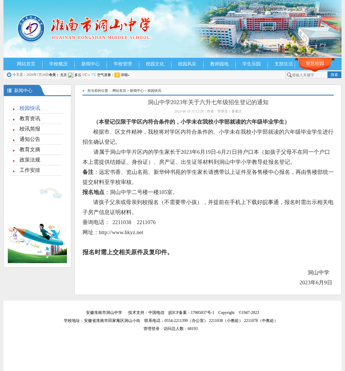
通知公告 (30, 139)
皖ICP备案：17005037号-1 (191, 312)
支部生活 (284, 63)
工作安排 (30, 170)
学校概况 (58, 63)
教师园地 (219, 63)
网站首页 (26, 63)
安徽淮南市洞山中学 (104, 312)
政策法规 (30, 160)
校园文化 (155, 63)
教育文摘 (30, 149)
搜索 (334, 75)
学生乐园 (251, 63)
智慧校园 (315, 63)
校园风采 (187, 63)
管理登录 (153, 329)
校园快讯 (30, 108)
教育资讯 (30, 118)
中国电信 (156, 312)
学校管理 (123, 63)
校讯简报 (30, 129)
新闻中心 (90, 63)
